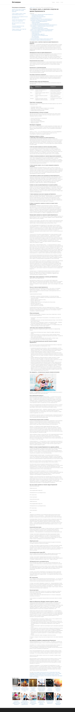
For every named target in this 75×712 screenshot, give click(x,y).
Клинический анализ (48, 675)
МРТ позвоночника (35, 36)
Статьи (61, 2)
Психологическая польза (44, 672)
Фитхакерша (16, 2)
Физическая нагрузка (50, 674)
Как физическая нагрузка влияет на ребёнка (40, 28)
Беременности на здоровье (39, 675)
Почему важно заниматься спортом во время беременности (41, 19)
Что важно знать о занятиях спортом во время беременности (42, 14)
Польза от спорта (55, 673)
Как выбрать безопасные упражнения (38, 16)
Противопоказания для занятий (41, 674)
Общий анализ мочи (35, 33)
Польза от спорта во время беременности (39, 21)
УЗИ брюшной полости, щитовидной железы (40, 35)
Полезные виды (52, 672)
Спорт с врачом (35, 676)
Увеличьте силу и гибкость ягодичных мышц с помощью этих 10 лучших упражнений (19, 10)
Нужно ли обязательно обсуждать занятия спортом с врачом (42, 38)
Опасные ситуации (38, 673)
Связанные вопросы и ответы (36, 17)
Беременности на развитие (46, 673)
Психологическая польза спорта (37, 15)
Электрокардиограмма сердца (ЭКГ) (38, 34)
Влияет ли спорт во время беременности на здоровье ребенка (42, 29)
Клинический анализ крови (36, 31)
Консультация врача (35, 37)
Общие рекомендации (36, 22)
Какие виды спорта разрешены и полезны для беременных (41, 20)
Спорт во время (36, 672)
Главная (53, 2)
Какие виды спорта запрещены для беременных (40, 23)
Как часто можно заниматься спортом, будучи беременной (41, 30)
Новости (57, 2)
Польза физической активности (37, 27)
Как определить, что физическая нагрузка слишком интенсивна (42, 26)
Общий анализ (54, 675)
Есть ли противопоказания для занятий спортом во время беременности (44, 24)
